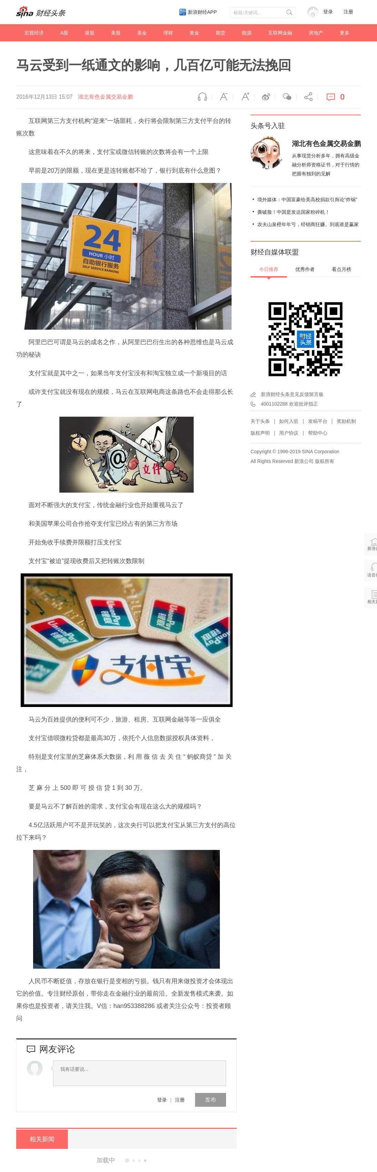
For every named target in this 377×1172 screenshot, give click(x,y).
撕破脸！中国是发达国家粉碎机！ (293, 212)
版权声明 (260, 433)
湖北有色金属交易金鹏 (105, 97)
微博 (264, 97)
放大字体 (243, 97)
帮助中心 (317, 433)
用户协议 (288, 433)
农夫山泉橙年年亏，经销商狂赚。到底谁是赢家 (308, 224)
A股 (64, 33)
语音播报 (201, 97)
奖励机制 (346, 421)
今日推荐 (268, 269)
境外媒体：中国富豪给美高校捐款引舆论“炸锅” (307, 199)
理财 (168, 33)
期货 (220, 33)
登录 (162, 1100)
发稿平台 (317, 421)
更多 (344, 33)
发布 (210, 1100)
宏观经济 (34, 33)
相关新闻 (42, 1139)
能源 (247, 33)
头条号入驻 (268, 125)
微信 (285, 97)
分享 (306, 97)
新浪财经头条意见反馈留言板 (292, 394)
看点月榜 (341, 269)
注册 (348, 11)
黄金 (194, 33)
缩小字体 (222, 97)
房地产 (316, 33)
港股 (89, 33)
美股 (116, 33)
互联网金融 (280, 33)
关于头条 (260, 421)
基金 (142, 33)
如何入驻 (288, 421)
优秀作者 (305, 269)
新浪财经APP (202, 12)
